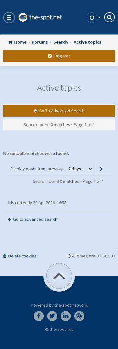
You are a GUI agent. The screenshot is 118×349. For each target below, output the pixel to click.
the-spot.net (40, 17)
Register (59, 56)
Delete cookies (20, 256)
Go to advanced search (59, 111)
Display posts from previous (52, 169)
